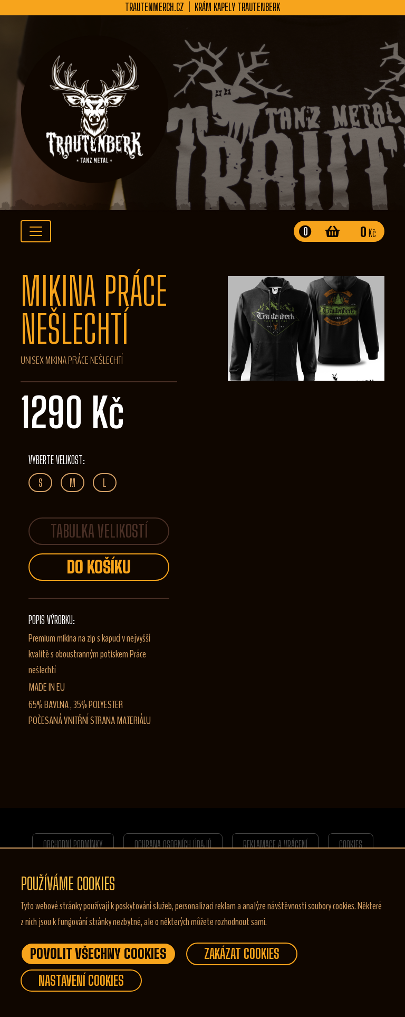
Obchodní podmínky (73, 844)
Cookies (350, 844)
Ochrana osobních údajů (172, 844)
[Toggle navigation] (36, 231)
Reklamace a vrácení (275, 844)
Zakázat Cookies (241, 954)
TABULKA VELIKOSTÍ (99, 531)
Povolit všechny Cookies (98, 954)
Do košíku (99, 567)
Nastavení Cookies (81, 980)
